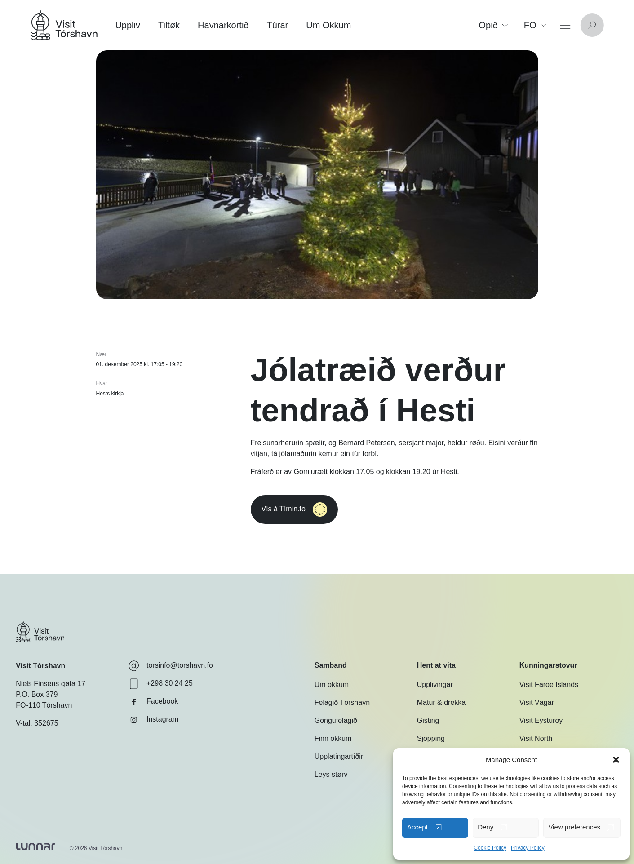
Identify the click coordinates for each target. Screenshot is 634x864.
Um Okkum (328, 25)
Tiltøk (169, 25)
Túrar (277, 25)
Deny (485, 827)
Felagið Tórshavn (342, 702)
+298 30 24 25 (161, 683)
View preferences (574, 827)
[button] (616, 759)
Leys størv (331, 774)
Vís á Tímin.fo (294, 509)
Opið (493, 25)
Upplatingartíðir (339, 756)
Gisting (428, 720)
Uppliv (127, 25)
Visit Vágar (536, 702)
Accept (417, 827)
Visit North (536, 738)
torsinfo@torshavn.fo (171, 665)
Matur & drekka (441, 702)
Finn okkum (333, 738)
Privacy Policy (528, 848)
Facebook (153, 701)
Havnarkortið (223, 25)
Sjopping (431, 738)
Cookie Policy (490, 848)
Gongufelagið (336, 720)
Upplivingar (435, 684)
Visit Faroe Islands (548, 684)
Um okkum (332, 684)
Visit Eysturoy (541, 720)
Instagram (153, 719)
